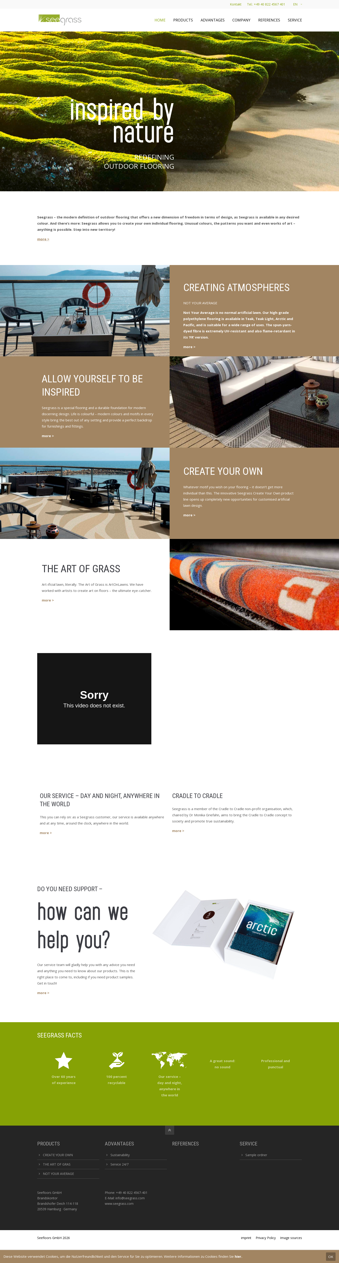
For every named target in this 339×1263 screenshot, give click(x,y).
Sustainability (120, 1155)
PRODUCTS (48, 1144)
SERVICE (248, 1144)
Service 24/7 (119, 1164)
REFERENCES (185, 1144)
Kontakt (236, 4)
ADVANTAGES (119, 1144)
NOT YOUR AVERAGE (58, 1173)
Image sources (291, 1238)
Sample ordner (256, 1155)
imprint (246, 1238)
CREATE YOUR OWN (58, 1155)
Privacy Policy (266, 1238)
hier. (238, 1256)
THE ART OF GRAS (57, 1164)
